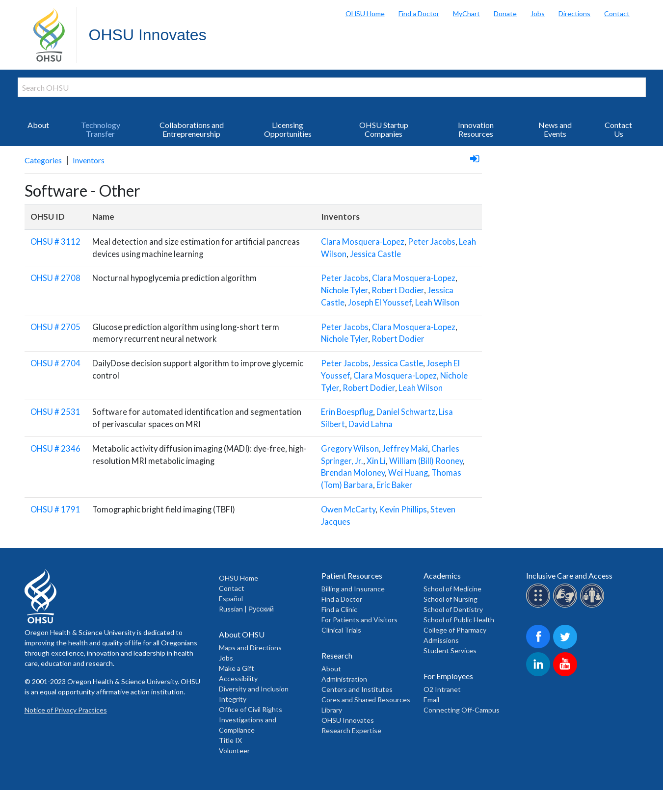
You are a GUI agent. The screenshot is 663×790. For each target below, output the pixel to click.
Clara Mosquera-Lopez (362, 242)
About (38, 124)
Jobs (537, 13)
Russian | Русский (246, 609)
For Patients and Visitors (359, 619)
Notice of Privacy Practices (66, 710)
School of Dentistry (453, 609)
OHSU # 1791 (55, 509)
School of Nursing (450, 599)
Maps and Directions (250, 647)
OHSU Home (365, 13)
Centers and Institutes (357, 689)
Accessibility (238, 678)
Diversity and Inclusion (254, 689)
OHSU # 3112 (55, 242)
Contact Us (618, 129)
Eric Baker (394, 485)
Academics (442, 575)
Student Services (450, 650)
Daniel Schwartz (405, 412)
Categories (43, 160)
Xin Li (376, 461)
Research (336, 655)
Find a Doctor (418, 13)
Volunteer (234, 750)
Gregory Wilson (350, 449)
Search (653, 10)
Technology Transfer (100, 129)
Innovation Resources (476, 129)
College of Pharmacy (455, 630)
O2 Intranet (442, 689)
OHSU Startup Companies (383, 129)
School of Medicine (452, 589)
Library (331, 710)
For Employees (448, 676)
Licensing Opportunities (288, 129)
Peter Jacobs (431, 242)
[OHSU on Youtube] (566, 674)
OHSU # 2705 (55, 327)
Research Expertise (351, 730)
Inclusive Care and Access (569, 575)
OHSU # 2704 (55, 363)
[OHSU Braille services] (539, 606)
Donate (505, 13)
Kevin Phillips (403, 509)
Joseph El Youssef (380, 302)
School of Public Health (459, 619)
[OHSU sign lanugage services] (566, 606)
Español (231, 598)
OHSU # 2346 (55, 449)
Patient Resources (351, 575)
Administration (344, 679)
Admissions (441, 640)
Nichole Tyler (344, 290)
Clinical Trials (341, 630)
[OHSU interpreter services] (593, 606)
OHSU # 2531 (55, 412)
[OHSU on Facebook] (539, 647)
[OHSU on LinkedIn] (539, 674)
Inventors (89, 160)
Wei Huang (408, 473)
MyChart (466, 13)
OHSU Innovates (148, 35)
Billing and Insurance (353, 589)
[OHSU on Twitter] (566, 647)
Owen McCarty (348, 509)
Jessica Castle (375, 254)
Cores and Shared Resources (365, 699)
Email (431, 699)
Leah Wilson (437, 302)
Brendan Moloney (353, 473)
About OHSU (242, 634)
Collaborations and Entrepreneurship (191, 129)
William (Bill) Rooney (426, 461)
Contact (617, 13)
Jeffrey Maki (405, 449)
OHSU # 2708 (55, 278)
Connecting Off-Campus (462, 710)
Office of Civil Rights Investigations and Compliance (250, 719)
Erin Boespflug (347, 412)
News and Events (555, 129)
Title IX (230, 740)
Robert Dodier (397, 290)
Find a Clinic (339, 609)
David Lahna (370, 424)
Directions (574, 13)
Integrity (232, 699)
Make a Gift (236, 668)
